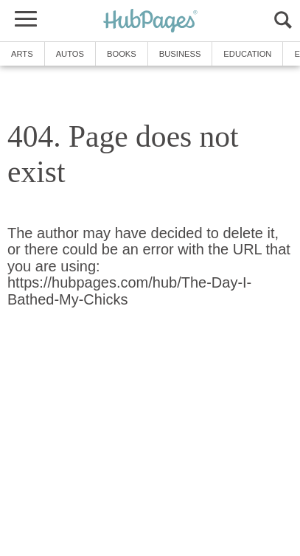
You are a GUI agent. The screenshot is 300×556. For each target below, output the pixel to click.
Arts (22, 53)
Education (247, 53)
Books (121, 53)
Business (180, 53)
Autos (70, 53)
